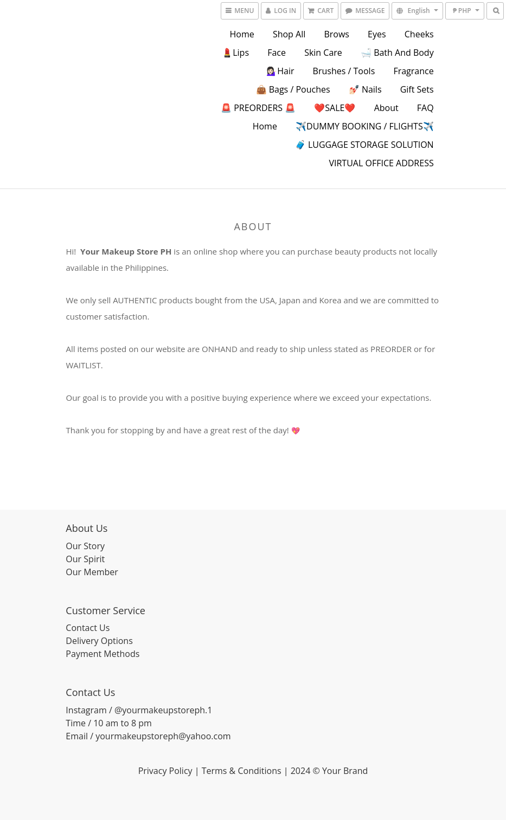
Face (276, 52)
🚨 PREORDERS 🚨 (258, 108)
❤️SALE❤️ (334, 108)
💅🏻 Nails (365, 89)
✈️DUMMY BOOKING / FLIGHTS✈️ (365, 126)
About (386, 108)
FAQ (425, 108)
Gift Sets (417, 89)
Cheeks (419, 34)
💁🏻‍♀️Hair (280, 71)
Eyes (377, 34)
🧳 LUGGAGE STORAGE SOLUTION (364, 145)
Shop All (289, 34)
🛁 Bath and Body (397, 52)
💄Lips (235, 52)
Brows (336, 34)
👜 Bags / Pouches (293, 89)
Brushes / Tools (344, 71)
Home (242, 34)
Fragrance (413, 71)
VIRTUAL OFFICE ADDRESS (381, 163)
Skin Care (323, 52)
